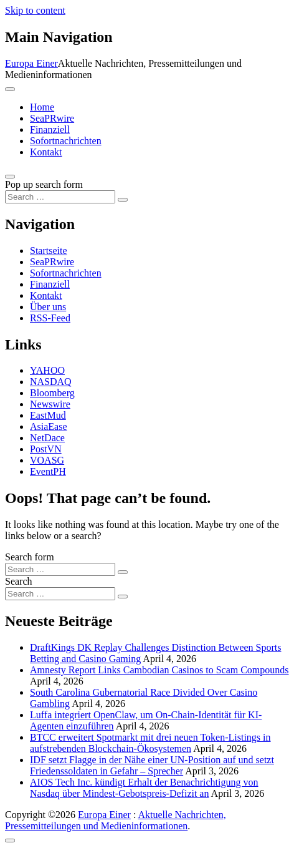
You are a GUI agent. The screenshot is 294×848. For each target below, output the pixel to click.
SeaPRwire (52, 118)
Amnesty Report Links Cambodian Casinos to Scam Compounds (159, 670)
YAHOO (47, 370)
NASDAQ (51, 381)
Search (18, 581)
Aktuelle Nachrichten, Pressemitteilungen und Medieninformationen (115, 820)
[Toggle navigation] (10, 89)
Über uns (48, 306)
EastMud (48, 415)
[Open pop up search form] (10, 176)
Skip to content (35, 10)
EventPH (48, 471)
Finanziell (50, 129)
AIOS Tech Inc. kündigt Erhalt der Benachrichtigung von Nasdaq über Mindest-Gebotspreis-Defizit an (144, 788)
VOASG (47, 460)
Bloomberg (52, 392)
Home (42, 107)
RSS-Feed (50, 318)
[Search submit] (123, 200)
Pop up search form (44, 184)
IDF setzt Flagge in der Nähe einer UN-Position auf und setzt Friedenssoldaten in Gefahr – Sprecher (152, 765)
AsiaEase (48, 426)
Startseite (48, 250)
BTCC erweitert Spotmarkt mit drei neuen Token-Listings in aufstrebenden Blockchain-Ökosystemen (150, 743)
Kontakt (46, 152)
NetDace (47, 437)
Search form (29, 557)
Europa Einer (31, 63)
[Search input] (60, 196)
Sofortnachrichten (66, 140)
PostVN (46, 449)
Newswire (50, 404)
